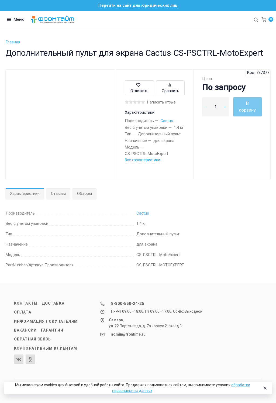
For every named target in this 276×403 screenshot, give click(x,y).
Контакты (25, 303)
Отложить (139, 87)
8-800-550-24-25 (127, 303)
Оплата (22, 312)
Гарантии (52, 330)
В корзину (247, 107)
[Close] (264, 388)
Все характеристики (142, 160)
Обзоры (84, 193)
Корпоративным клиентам (45, 348)
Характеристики (25, 193)
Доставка (53, 303)
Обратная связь (32, 339)
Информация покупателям (46, 321)
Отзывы (58, 193)
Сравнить (170, 87)
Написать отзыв (161, 102)
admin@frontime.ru (128, 334)
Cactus (166, 120)
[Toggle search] (255, 19)
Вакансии (25, 330)
